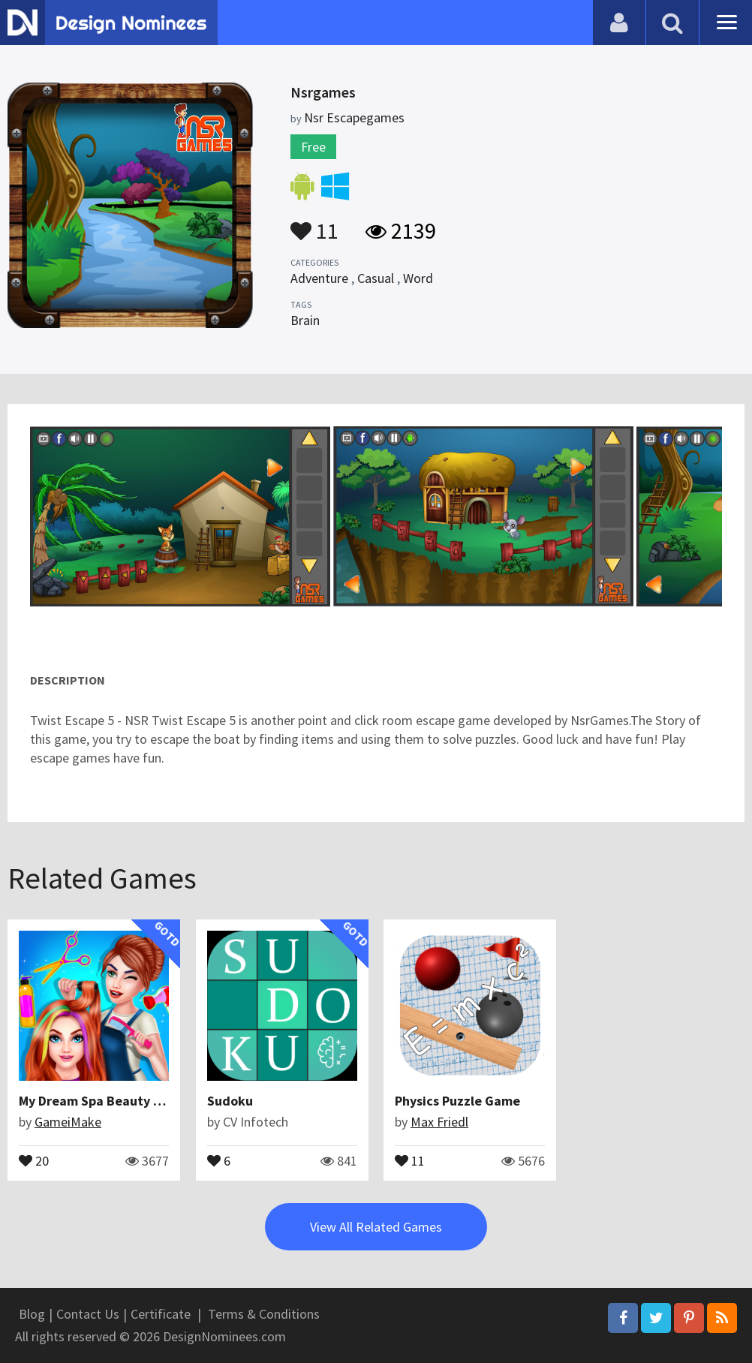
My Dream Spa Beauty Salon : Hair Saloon (142, 1100)
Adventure (319, 278)
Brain (305, 320)
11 (314, 223)
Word (418, 278)
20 (34, 1159)
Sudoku (230, 1100)
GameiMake (68, 1121)
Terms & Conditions (264, 1313)
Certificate (161, 1313)
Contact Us (87, 1313)
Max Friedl (439, 1121)
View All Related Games (376, 1226)
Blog (32, 1313)
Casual (375, 278)
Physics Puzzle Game (457, 1100)
